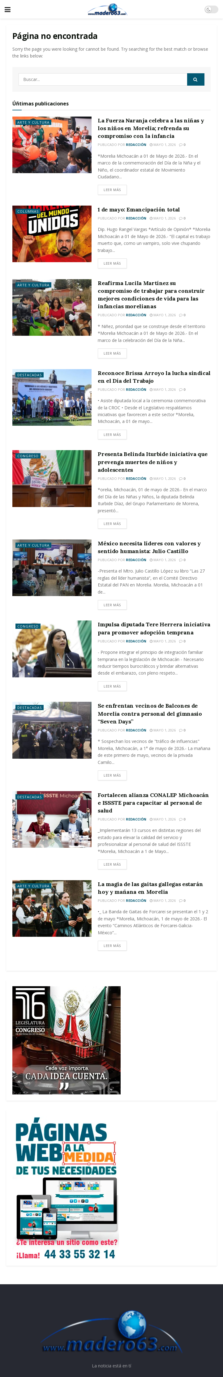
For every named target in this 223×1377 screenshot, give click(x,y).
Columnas (28, 211)
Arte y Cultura (33, 122)
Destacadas (29, 375)
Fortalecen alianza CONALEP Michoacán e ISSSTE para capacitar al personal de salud (153, 802)
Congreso (28, 456)
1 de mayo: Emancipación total (139, 209)
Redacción (136, 144)
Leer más (112, 189)
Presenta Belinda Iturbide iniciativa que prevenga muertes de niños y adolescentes (153, 461)
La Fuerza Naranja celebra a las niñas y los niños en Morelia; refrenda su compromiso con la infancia (151, 128)
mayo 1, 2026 (163, 144)
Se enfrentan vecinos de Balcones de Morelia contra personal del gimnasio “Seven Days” (150, 713)
